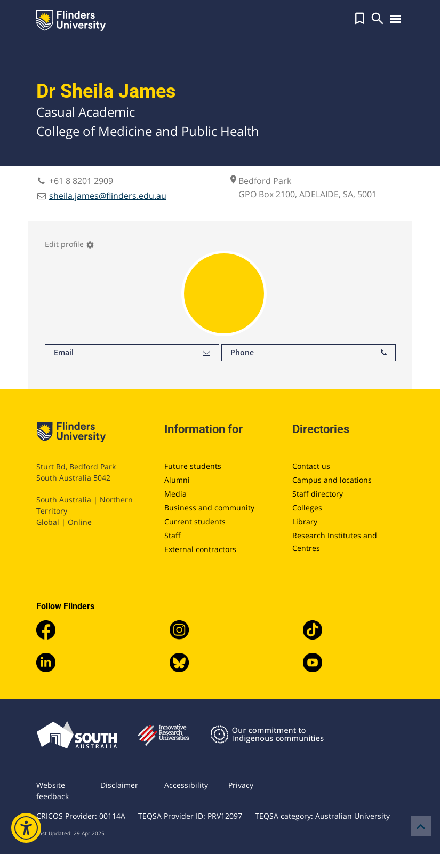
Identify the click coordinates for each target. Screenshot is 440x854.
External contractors (200, 549)
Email (132, 353)
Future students (192, 466)
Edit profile (69, 244)
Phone (308, 353)
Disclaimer (119, 785)
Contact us (311, 466)
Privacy (240, 785)
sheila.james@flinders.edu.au (107, 196)
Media (175, 494)
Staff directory (317, 494)
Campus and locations (332, 480)
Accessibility (186, 785)
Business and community (209, 507)
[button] (359, 18)
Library (304, 521)
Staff (172, 535)
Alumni (177, 480)
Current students (195, 521)
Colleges (307, 507)
